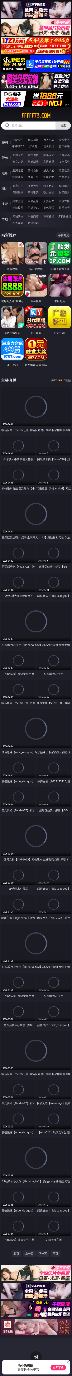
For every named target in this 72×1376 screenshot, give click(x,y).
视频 (5, 158)
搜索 (63, 125)
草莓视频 (48, 216)
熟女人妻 (17, 161)
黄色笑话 (48, 207)
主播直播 (48, 161)
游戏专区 (64, 139)
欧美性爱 (64, 170)
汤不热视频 (64, 216)
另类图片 (64, 192)
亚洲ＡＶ (17, 155)
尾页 (55, 1253)
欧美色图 (48, 186)
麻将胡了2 (18, 146)
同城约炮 (17, 216)
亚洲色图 (33, 186)
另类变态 (64, 177)
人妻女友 (48, 201)
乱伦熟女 (48, 177)
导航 (5, 219)
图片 (5, 188)
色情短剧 (33, 223)
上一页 (29, 1253)
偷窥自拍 (17, 186)
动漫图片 (64, 186)
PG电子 (17, 139)
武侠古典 (64, 201)
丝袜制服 (33, 161)
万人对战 (48, 139)
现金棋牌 (48, 146)
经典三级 (33, 177)
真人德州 (33, 139)
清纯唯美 (33, 192)
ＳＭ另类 (64, 161)
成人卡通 (48, 170)
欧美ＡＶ (48, 155)
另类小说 (33, 207)
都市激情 (17, 201)
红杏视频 (17, 223)
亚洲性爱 (17, 170)
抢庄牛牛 (64, 146)
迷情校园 (17, 207)
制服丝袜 (17, 177)
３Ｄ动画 (64, 155)
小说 (5, 204)
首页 (16, 1253)
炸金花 (33, 146)
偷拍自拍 (33, 170)
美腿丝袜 (17, 192)
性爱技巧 (64, 207)
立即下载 (58, 1367)
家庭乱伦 (33, 201)
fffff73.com (36, 116)
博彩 (5, 142)
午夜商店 (33, 216)
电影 (5, 173)
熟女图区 (48, 192)
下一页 (43, 1253)
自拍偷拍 (33, 155)
